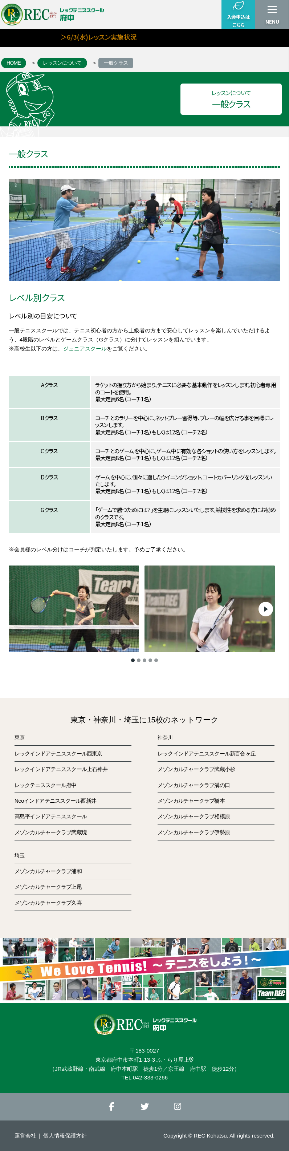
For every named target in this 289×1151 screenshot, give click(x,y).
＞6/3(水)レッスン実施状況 (107, 36)
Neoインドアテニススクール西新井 (55, 801)
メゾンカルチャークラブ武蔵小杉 (196, 769)
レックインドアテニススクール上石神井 (61, 769)
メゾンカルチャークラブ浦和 (48, 871)
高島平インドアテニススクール (51, 816)
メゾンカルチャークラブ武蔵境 (51, 832)
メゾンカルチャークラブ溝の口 (194, 785)
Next (266, 609)
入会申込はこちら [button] (238, 14)
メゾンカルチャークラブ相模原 (194, 816)
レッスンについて (62, 63)
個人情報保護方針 (65, 1135)
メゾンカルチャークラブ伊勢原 (194, 832)
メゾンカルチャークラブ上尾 (48, 887)
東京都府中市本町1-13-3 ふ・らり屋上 (144, 1060)
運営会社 (25, 1135)
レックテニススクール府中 (46, 785)
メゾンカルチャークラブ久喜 (48, 903)
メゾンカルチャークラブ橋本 (191, 801)
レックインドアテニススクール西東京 (58, 753)
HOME (14, 63)
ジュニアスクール (85, 348)
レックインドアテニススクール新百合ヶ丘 (207, 753)
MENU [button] (272, 21)
